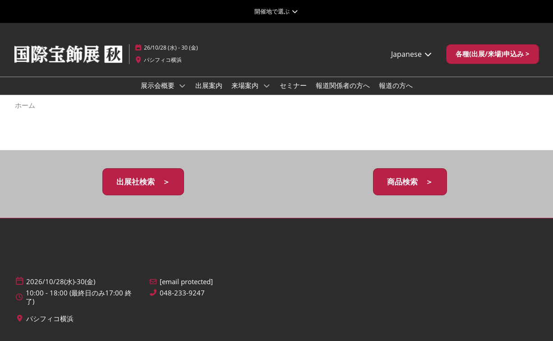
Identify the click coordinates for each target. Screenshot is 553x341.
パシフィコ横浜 (163, 60)
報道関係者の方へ (343, 85)
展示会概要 (158, 85)
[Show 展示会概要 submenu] (183, 86)
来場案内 (245, 85)
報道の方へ (396, 85)
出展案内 (208, 85)
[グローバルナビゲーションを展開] (276, 11)
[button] (492, 54)
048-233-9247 (182, 293)
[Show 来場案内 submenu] (267, 86)
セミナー (293, 85)
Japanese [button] (412, 54)
